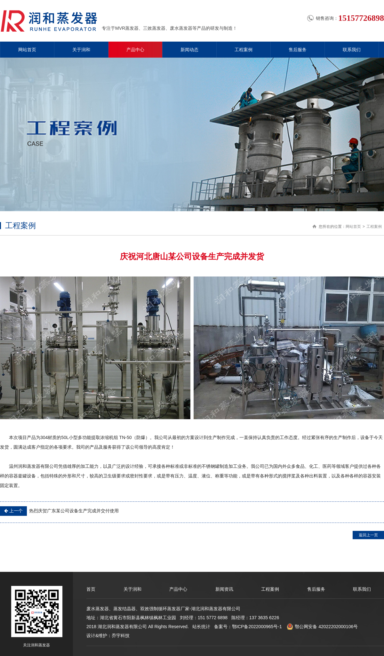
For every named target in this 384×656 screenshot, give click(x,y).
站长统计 (201, 626)
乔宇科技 (121, 635)
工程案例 (243, 49)
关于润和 (81, 49)
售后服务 (298, 49)
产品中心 (135, 49)
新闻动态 (189, 49)
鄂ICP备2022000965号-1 (257, 626)
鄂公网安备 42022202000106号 (322, 626)
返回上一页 (368, 535)
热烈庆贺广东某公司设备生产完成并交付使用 (59, 511)
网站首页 (27, 49)
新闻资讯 (224, 589)
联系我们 (352, 49)
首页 (90, 589)
